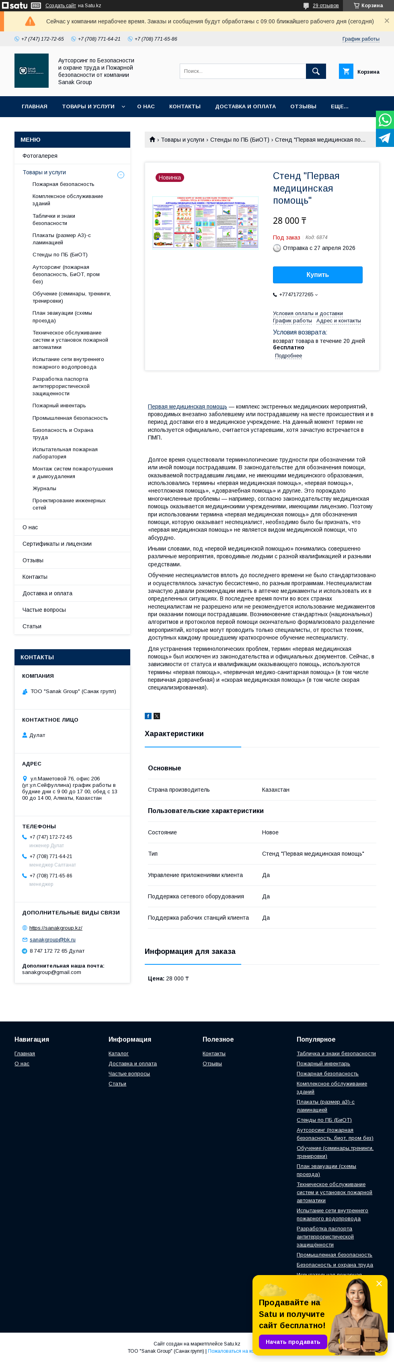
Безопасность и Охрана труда (63, 433)
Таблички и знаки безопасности (54, 219)
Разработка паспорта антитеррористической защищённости (325, 1237)
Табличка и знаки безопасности (336, 1053)
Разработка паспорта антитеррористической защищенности (61, 386)
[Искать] (316, 71)
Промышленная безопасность (70, 418)
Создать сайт (60, 5)
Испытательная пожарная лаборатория (65, 453)
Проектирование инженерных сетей (69, 504)
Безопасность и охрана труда (335, 1265)
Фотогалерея (40, 156)
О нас (146, 106)
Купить (318, 274)
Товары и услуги (88, 106)
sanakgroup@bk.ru (53, 940)
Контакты (185, 106)
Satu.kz (232, 1344)
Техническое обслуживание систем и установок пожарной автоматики (70, 340)
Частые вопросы (44, 610)
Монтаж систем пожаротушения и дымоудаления (73, 472)
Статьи (32, 626)
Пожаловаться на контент (237, 1351)
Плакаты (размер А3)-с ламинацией (62, 239)
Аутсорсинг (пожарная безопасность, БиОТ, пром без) (66, 274)
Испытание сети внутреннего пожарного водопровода (68, 362)
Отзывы (303, 106)
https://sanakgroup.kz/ (55, 928)
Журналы (44, 488)
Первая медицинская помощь (187, 406)
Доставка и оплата (245, 106)
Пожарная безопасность (63, 184)
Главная (34, 106)
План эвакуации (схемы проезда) (62, 316)
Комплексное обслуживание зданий (68, 199)
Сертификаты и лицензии (57, 544)
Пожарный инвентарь (59, 405)
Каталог (119, 1053)
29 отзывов (326, 5)
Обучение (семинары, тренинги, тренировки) (72, 297)
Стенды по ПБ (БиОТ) (239, 139)
